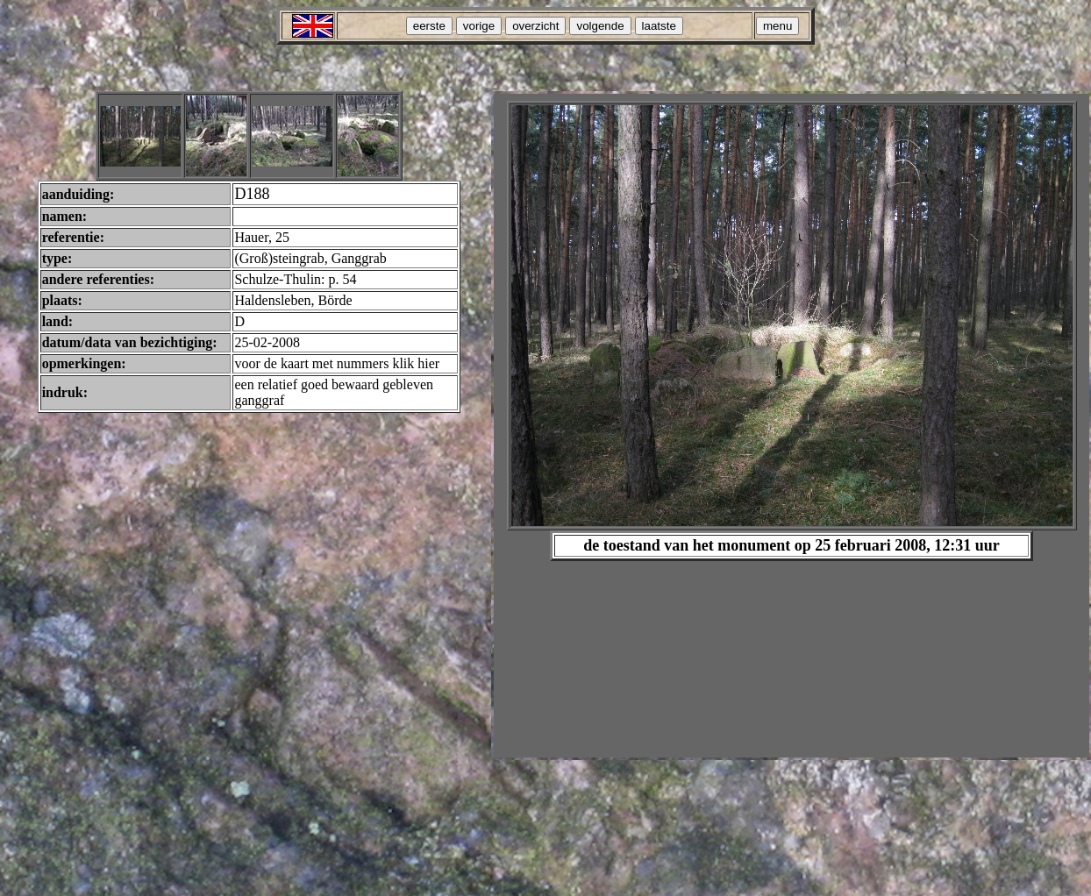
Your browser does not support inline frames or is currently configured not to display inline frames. (791, 425)
